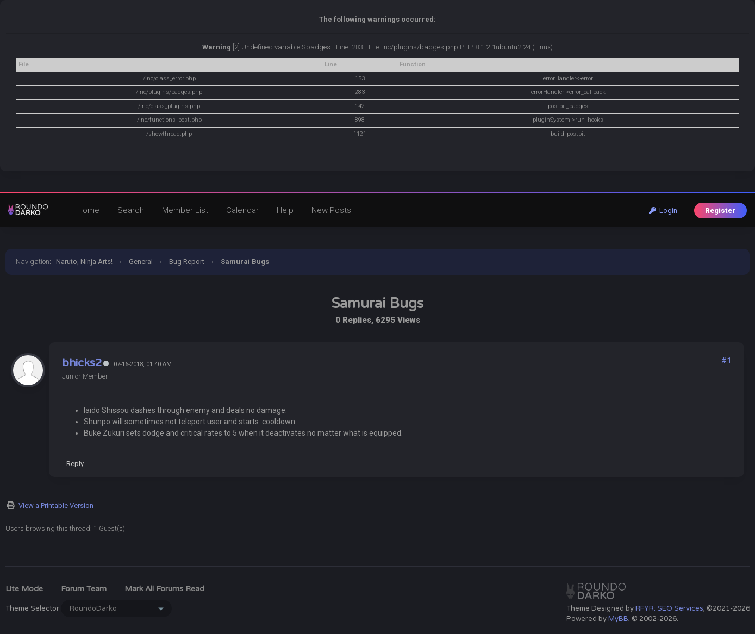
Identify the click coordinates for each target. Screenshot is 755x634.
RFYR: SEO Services (669, 608)
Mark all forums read (164, 588)
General (141, 262)
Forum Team (84, 588)
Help (285, 210)
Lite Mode (24, 588)
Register (720, 210)
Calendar (242, 210)
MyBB (618, 618)
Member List (185, 210)
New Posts (331, 210)
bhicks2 (82, 362)
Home (88, 210)
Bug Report (186, 262)
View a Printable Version (55, 505)
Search (130, 210)
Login (663, 210)
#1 (726, 360)
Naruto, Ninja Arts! (84, 262)
